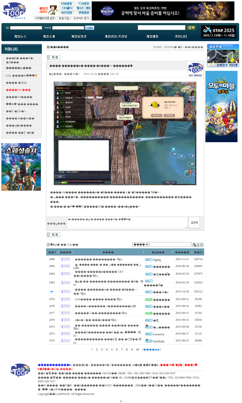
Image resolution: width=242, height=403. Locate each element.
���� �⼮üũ (16, 82)
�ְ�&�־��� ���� (22, 104)
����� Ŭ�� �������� (98, 313)
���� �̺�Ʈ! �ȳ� (20, 132)
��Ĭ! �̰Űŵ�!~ (16, 111)
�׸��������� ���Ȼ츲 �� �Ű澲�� (106, 339)
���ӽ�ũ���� (19, 125)
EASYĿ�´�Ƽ (173, 47)
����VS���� (19, 97)
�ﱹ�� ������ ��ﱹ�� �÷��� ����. (108, 265)
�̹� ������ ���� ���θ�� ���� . (107, 325)
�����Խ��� (18, 68)
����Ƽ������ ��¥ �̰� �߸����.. (106, 332)
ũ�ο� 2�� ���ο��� (93, 320)
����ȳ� (80, 365)
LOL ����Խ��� (20, 75)
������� (121, 365)
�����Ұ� (100, 365)
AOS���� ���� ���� (95, 299)
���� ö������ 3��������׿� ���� (106, 306)
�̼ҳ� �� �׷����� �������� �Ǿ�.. (107, 281)
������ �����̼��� (95, 259)
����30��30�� (20, 118)
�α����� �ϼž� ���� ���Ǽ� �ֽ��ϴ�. (127, 223)
